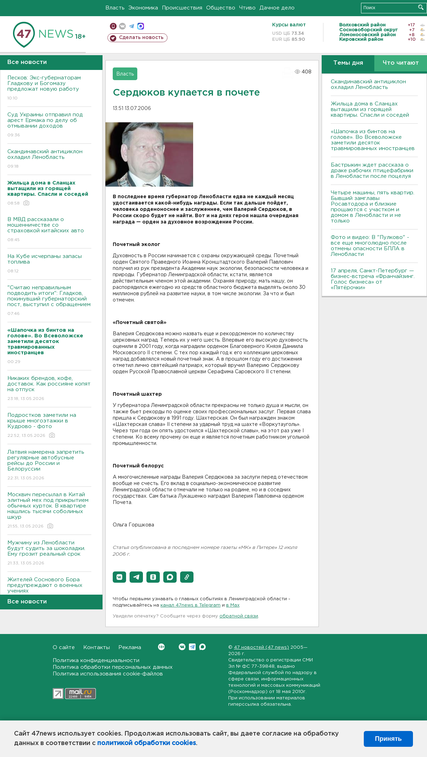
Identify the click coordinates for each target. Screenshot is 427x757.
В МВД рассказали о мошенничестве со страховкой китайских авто (49, 230)
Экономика (143, 8)
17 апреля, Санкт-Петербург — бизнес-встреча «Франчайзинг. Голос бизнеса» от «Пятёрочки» (373, 279)
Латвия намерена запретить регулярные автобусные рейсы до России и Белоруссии (49, 465)
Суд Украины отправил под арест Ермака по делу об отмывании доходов (49, 125)
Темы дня (348, 63)
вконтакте (122, 26)
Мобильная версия (113, 26)
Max (202, 646)
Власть (115, 8)
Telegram (192, 646)
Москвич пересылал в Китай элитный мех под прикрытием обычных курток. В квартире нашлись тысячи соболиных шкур (49, 510)
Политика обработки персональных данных (113, 667)
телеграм (131, 26)
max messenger (140, 26)
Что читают (401, 63)
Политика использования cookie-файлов (108, 674)
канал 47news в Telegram (190, 605)
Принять (388, 738)
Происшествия (182, 8)
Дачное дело (277, 8)
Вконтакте (161, 646)
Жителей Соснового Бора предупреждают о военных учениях (49, 590)
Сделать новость (141, 37)
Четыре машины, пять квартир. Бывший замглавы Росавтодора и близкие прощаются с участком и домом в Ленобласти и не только (372, 206)
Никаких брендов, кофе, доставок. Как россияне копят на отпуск (49, 389)
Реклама (129, 647)
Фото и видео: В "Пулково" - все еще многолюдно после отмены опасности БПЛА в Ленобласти (370, 246)
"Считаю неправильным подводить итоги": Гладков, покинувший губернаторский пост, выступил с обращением (49, 301)
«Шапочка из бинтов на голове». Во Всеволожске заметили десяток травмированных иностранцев (373, 140)
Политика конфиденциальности (96, 660)
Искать (420, 7)
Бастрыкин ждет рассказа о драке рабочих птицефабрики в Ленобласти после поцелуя (372, 171)
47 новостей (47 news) (261, 647)
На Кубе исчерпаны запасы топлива (49, 264)
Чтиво (247, 8)
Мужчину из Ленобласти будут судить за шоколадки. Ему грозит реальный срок (49, 553)
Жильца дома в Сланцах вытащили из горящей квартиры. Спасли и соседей (370, 109)
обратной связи (238, 616)
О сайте (64, 647)
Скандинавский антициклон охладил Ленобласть (49, 159)
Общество (220, 8)
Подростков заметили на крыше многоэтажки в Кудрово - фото (49, 426)
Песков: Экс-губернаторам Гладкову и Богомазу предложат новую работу (49, 88)
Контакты (96, 647)
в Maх (232, 605)
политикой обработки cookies (146, 743)
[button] (119, 577)
